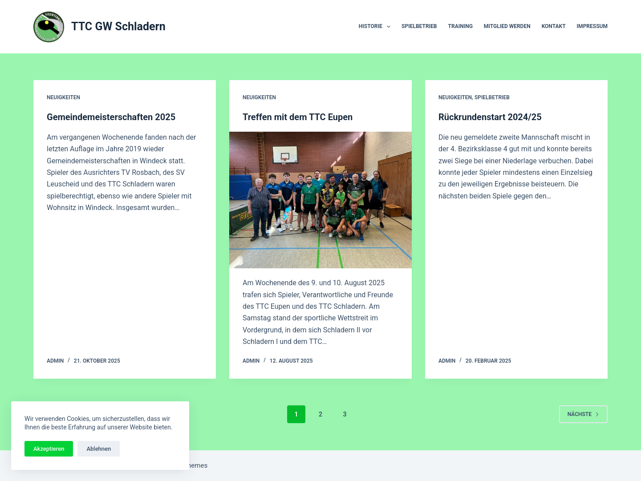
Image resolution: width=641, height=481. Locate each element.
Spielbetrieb (419, 26)
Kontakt (554, 26)
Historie (376, 26)
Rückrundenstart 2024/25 (490, 117)
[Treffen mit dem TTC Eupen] (320, 200)
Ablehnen (98, 448)
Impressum (592, 26)
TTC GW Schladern (118, 26)
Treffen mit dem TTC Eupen (298, 117)
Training (460, 26)
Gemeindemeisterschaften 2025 (111, 117)
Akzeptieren (48, 448)
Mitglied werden (507, 26)
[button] (388, 26)
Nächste (583, 414)
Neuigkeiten (63, 97)
